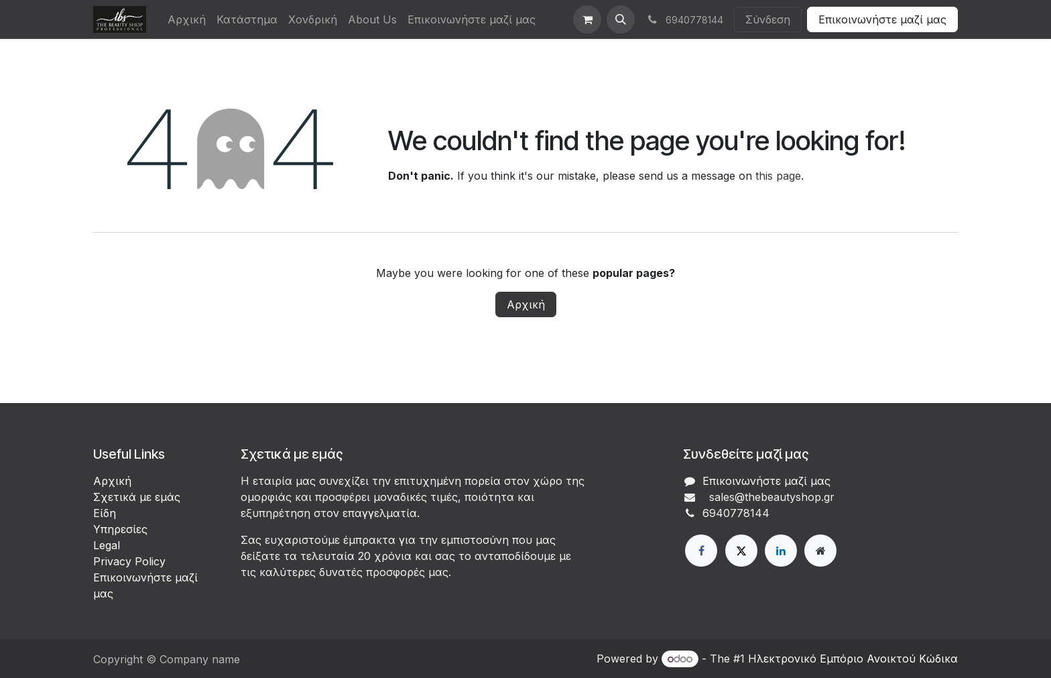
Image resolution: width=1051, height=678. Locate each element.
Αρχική (526, 304)
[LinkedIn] (781, 550)
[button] (621, 19)
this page (778, 175)
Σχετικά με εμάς (136, 497)
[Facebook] (701, 550)
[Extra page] (820, 550)
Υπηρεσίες (120, 529)
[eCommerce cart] (587, 19)
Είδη (104, 513)
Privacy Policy (129, 561)
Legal (106, 545)
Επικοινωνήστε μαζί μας (882, 19)
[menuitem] (186, 19)
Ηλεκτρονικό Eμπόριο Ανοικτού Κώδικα (853, 658)
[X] (741, 550)
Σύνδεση (767, 19)
